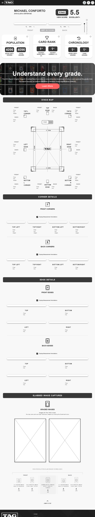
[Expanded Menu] (2, 3)
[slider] (84, 23)
